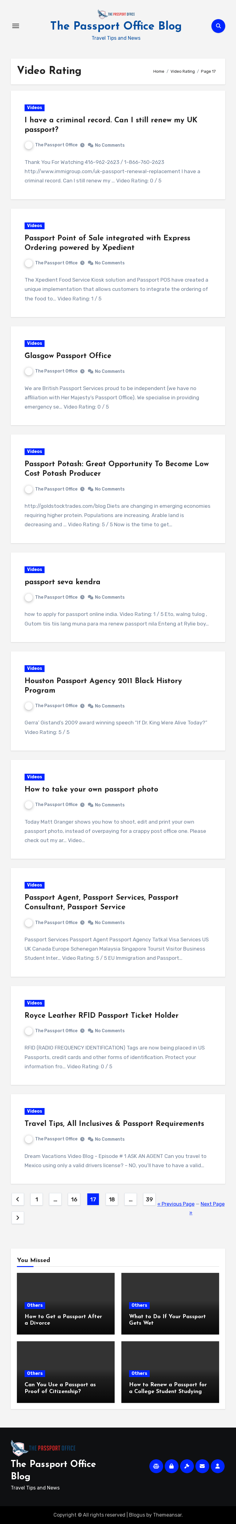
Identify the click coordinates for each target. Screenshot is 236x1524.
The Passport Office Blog (116, 26)
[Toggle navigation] (16, 26)
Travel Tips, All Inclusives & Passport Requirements (114, 1124)
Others (35, 1305)
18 (112, 1199)
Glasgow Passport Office (68, 356)
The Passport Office (51, 145)
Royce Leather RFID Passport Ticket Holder (102, 1016)
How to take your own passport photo (91, 789)
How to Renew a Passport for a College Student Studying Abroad (168, 1391)
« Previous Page (176, 1204)
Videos (34, 107)
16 (74, 1199)
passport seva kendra (62, 582)
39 (149, 1199)
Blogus (137, 1515)
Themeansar (167, 1515)
